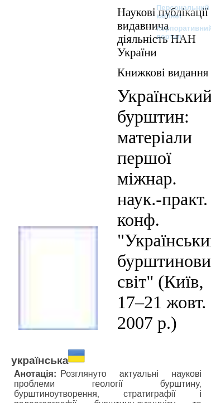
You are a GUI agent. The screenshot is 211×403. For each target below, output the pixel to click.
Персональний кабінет (177, 11)
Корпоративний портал (177, 32)
